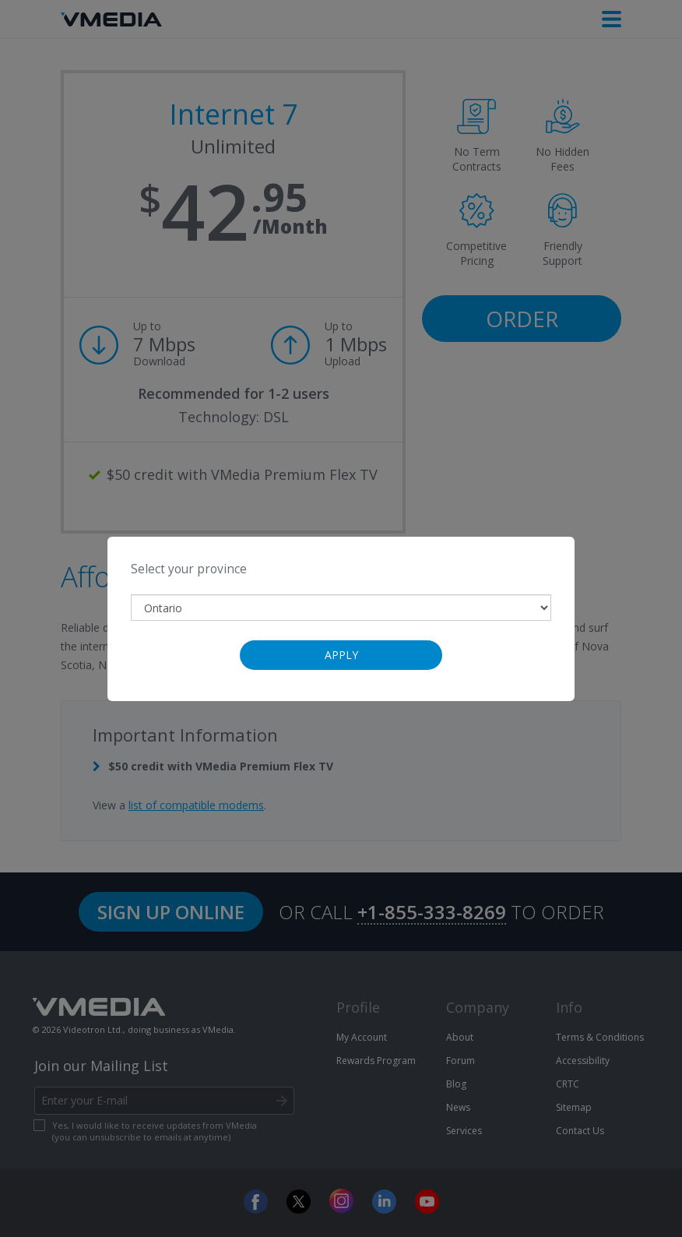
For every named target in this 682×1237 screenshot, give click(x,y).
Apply (341, 654)
